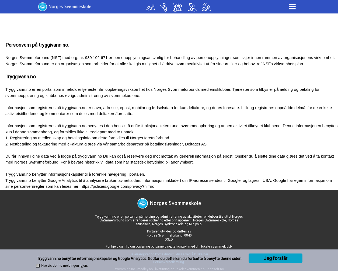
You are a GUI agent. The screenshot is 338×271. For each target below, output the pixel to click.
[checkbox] (38, 266)
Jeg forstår (275, 258)
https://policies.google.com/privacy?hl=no (117, 186)
